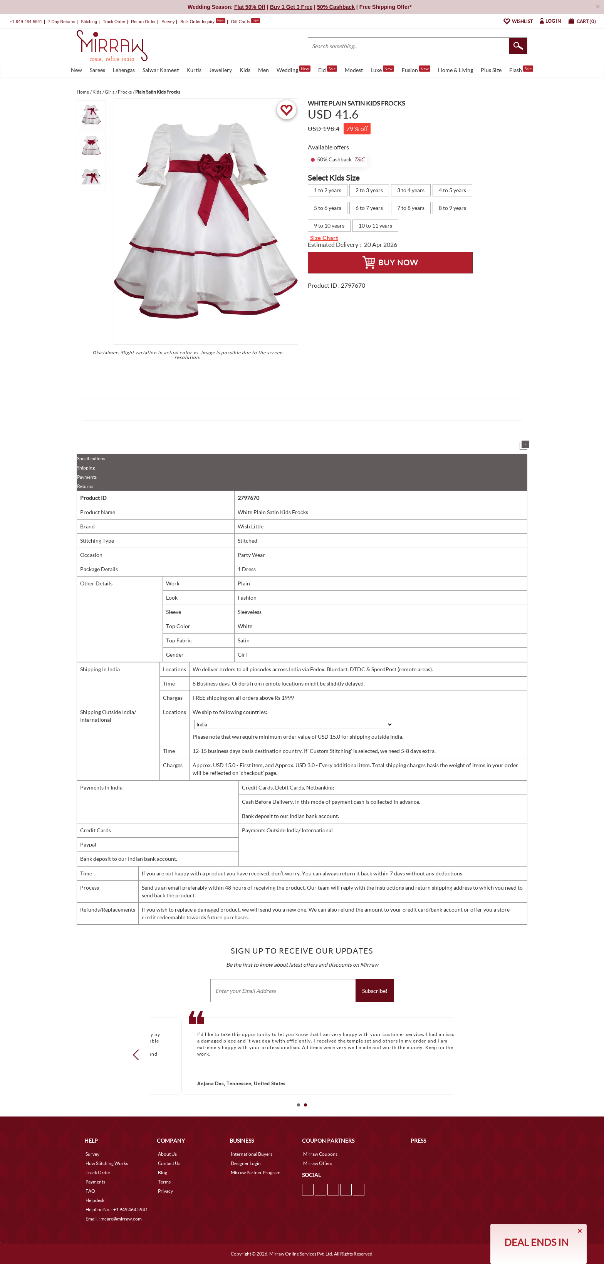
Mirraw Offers (317, 1163)
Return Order (143, 21)
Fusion (416, 69)
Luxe (382, 69)
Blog (162, 1172)
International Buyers (251, 1154)
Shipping (86, 468)
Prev (138, 1054)
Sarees (97, 70)
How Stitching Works (107, 1163)
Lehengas (124, 70)
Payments (87, 477)
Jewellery (220, 70)
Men (263, 70)
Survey (167, 21)
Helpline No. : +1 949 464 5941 (117, 1209)
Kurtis (193, 70)
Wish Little (250, 526)
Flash (521, 69)
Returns (85, 486)
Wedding (293, 69)
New (76, 70)
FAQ (90, 1191)
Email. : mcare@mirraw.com (114, 1219)
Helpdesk (95, 1200)
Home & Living (455, 70)
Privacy (165, 1191)
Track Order (114, 21)
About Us (167, 1154)
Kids (245, 70)
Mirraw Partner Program (255, 1172)
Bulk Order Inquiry (197, 21)
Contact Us (169, 1163)
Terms (164, 1182)
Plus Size (491, 70)
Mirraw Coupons (320, 1154)
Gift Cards (245, 21)
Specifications (91, 458)
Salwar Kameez (161, 70)
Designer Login (246, 1163)
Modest (354, 70)
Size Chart (324, 238)
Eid (327, 69)
